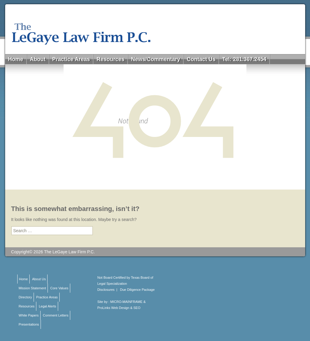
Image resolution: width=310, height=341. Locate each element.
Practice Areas (71, 59)
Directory (25, 297)
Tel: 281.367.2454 (244, 59)
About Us (39, 279)
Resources (110, 59)
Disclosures (106, 289)
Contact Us (201, 59)
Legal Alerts (47, 306)
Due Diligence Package (137, 289)
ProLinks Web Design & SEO (118, 308)
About (38, 59)
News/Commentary (155, 59)
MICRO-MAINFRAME (126, 302)
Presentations (29, 324)
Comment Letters (55, 315)
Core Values (59, 288)
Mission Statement (32, 288)
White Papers (29, 315)
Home (15, 59)
